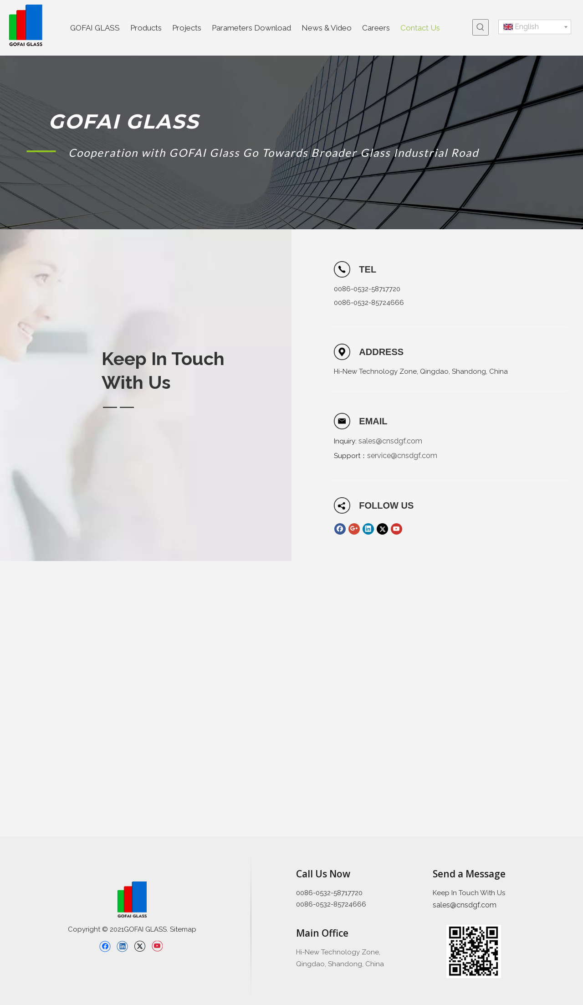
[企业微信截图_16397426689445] (473, 951)
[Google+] (354, 529)
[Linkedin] (368, 529)
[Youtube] (396, 529)
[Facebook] (340, 529)
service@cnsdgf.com (402, 455)
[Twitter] (382, 529)
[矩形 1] (41, 150)
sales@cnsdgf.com (390, 441)
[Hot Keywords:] (480, 27)
